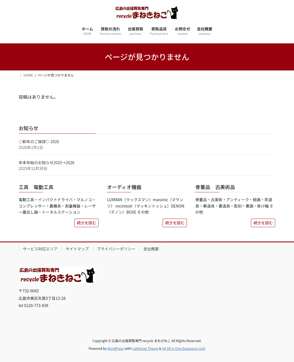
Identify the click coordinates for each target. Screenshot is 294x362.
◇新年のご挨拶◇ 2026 (39, 141)
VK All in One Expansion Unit (183, 348)
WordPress (115, 348)
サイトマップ (77, 248)
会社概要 (151, 248)
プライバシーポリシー (116, 248)
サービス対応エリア (40, 248)
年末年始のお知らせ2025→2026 (47, 162)
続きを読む (86, 222)
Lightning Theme (145, 348)
